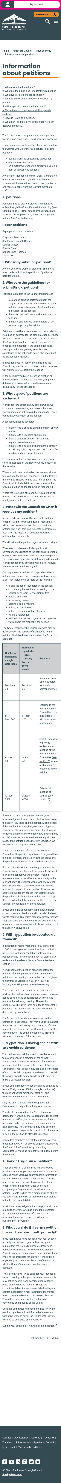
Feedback (49, 1437)
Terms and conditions (30, 1447)
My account (8, 1447)
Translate (7, 1442)
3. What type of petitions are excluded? (23, 94)
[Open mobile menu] (54, 21)
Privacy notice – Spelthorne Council (35, 1442)
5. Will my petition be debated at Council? (24, 106)
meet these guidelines (27, 179)
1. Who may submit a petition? (18, 87)
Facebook (4, 1462)
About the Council (22, 50)
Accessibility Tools (43, 14)
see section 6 (48, 759)
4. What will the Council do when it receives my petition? (27, 100)
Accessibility (21, 1437)
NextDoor (37, 1462)
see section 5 (46, 797)
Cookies (35, 1437)
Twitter (11, 1462)
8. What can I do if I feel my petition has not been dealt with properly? (28, 123)
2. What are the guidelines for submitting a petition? (29, 90)
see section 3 (32, 169)
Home (5, 50)
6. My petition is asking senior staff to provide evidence (26, 112)
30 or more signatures (32, 148)
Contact (6, 1437)
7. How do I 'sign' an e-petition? (18, 118)
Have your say (43, 50)
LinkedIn (18, 1462)
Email (31, 1462)
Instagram (24, 1462)
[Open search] (46, 21)
